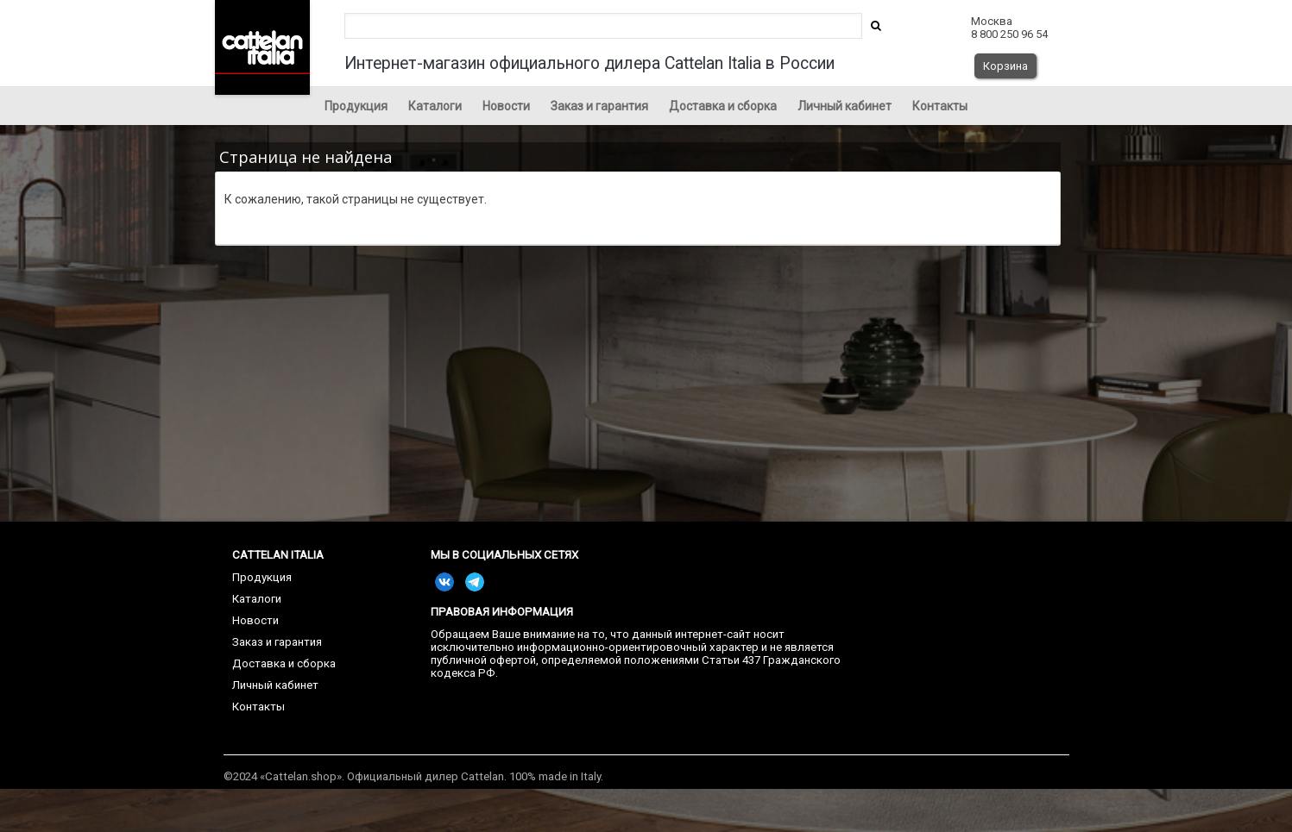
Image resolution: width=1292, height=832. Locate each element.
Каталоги (435, 106)
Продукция (356, 106)
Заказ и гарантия (599, 106)
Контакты (939, 106)
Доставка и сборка (723, 106)
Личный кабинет (844, 106)
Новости (506, 106)
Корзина (1005, 65)
